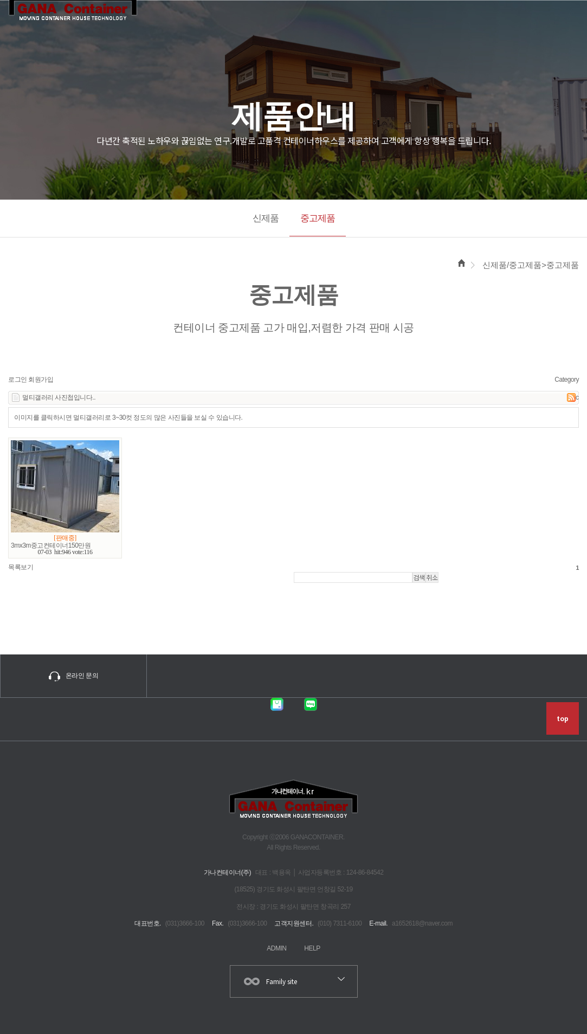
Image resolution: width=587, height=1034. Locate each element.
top (563, 717)
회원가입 (40, 378)
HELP (312, 946)
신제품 (266, 218)
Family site (281, 979)
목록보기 (20, 565)
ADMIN (276, 946)
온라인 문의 (73, 675)
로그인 (17, 378)
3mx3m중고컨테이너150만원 (51, 544)
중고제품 (317, 218)
